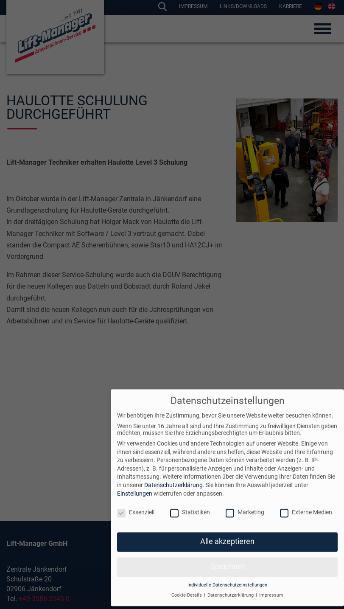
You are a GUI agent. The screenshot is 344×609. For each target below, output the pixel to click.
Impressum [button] (271, 585)
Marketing (245, 502)
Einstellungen (134, 483)
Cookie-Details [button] (187, 585)
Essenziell (135, 502)
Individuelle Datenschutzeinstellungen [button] (227, 575)
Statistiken (190, 502)
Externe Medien (306, 502)
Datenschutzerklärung (173, 475)
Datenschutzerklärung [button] (231, 585)
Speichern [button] (227, 557)
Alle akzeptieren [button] (227, 532)
